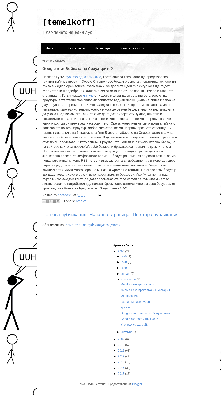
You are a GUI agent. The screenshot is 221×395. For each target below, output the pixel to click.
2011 (121, 350)
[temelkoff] (69, 22)
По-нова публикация (64, 214)
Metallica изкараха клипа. (138, 284)
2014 (121, 368)
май (124, 256)
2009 (121, 339)
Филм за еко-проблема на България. (146, 290)
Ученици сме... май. (134, 324)
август (126, 273)
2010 (121, 344)
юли (124, 267)
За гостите (76, 48)
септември (129, 279)
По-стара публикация (156, 214)
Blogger (137, 384)
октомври (128, 332)
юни (124, 262)
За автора (102, 48)
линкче (88, 95)
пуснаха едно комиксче (83, 77)
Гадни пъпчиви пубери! (136, 301)
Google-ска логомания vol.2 (139, 318)
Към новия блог (134, 48)
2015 (121, 373)
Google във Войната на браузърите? (145, 313)
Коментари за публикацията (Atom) (93, 225)
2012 (121, 356)
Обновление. (129, 295)
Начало (51, 48)
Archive (81, 201)
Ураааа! (126, 307)
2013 (121, 362)
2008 (121, 251)
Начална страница (109, 214)
